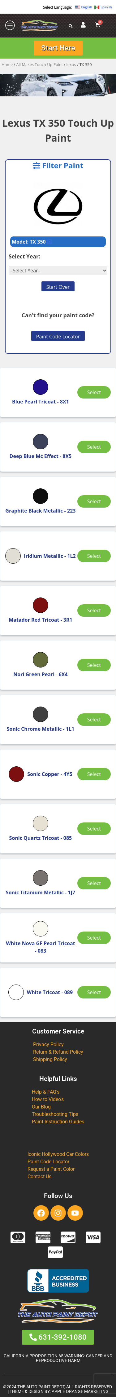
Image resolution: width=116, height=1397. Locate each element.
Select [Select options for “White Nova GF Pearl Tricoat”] (94, 937)
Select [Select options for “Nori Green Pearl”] (94, 665)
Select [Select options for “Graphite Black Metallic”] (94, 501)
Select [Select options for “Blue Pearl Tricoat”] (94, 392)
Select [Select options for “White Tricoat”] (94, 992)
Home (7, 64)
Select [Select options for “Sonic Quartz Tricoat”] (94, 828)
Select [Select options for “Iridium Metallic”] (94, 556)
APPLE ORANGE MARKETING (80, 1391)
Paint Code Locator (58, 336)
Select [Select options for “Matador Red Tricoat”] (94, 610)
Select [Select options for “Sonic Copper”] (94, 774)
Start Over (58, 287)
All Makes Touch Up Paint (39, 64)
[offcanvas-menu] (10, 25)
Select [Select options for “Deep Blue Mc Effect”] (94, 446)
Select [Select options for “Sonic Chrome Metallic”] (94, 719)
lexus (71, 64)
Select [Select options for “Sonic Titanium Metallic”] (94, 883)
